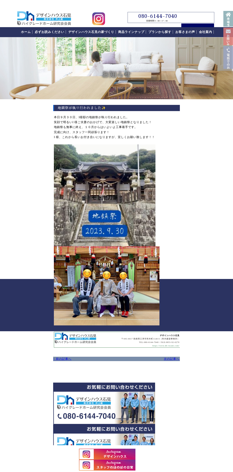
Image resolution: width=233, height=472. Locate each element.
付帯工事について (181, 319)
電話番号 (228, 85)
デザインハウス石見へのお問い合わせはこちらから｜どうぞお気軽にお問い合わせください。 (82, 280)
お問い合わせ (228, 49)
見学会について (188, 185)
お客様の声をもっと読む (188, 381)
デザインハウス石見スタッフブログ (188, 144)
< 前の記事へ (25, 229)
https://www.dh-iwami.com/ (132, 216)
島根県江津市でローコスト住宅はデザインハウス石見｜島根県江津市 (44, 11)
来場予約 (228, 22)
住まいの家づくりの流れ (187, 309)
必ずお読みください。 (188, 254)
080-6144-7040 (155, 9)
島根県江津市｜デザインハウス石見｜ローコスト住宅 (67, 435)
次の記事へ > (140, 229)
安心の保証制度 (180, 299)
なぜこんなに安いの (183, 289)
